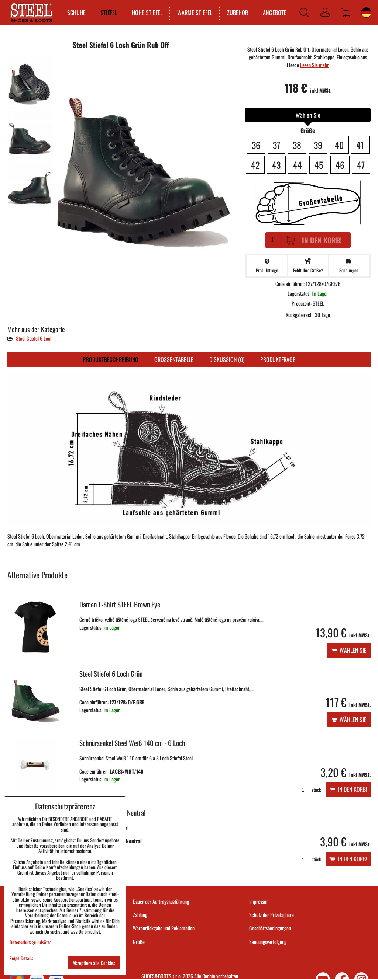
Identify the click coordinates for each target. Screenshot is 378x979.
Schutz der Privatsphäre (271, 915)
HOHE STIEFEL (145, 12)
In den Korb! (313, 240)
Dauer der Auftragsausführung (161, 901)
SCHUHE (75, 12)
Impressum (259, 901)
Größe (139, 941)
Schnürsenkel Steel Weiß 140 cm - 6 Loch (132, 743)
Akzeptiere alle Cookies (94, 962)
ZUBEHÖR (236, 12)
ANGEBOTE (273, 12)
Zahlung (140, 915)
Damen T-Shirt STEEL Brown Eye (119, 604)
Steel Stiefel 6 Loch (34, 338)
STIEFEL (107, 12)
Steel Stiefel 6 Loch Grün (110, 673)
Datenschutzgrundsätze (31, 942)
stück (308, 789)
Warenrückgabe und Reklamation (164, 928)
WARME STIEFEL (193, 12)
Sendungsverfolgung (267, 941)
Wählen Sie (349, 650)
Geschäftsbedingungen (270, 928)
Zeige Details (21, 958)
